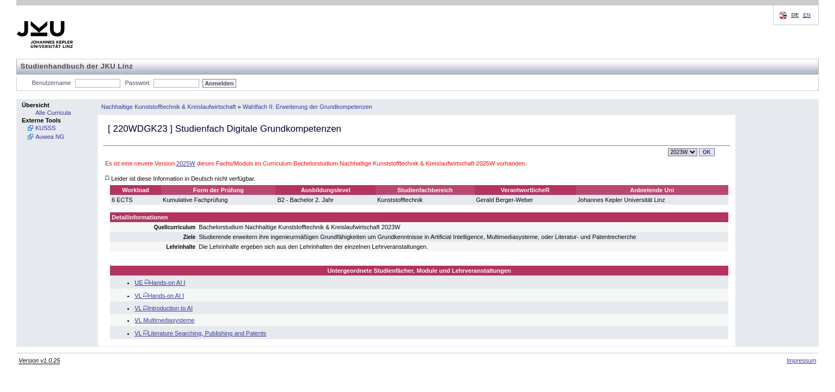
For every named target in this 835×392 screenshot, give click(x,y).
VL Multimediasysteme (164, 320)
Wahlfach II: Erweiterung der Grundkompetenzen (307, 106)
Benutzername (51, 82)
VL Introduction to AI (163, 308)
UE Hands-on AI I (159, 282)
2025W (185, 163)
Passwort (137, 82)
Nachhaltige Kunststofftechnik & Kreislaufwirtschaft (168, 106)
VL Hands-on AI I (159, 295)
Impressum (801, 360)
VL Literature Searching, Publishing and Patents (200, 333)
